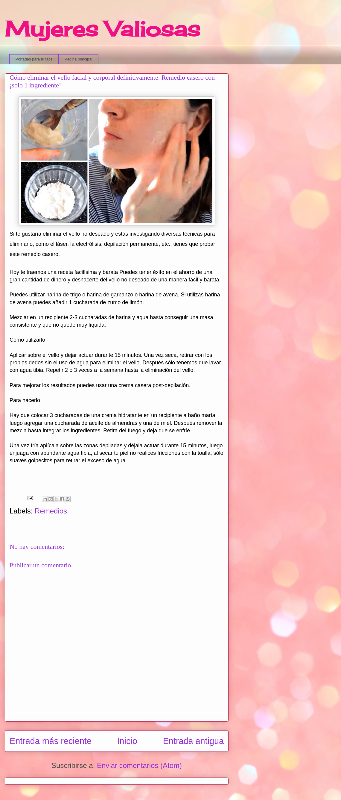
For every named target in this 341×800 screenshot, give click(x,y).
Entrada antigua (193, 741)
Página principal (78, 59)
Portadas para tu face (34, 59)
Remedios (51, 511)
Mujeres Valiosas (102, 29)
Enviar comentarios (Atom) (139, 765)
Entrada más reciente (51, 741)
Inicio (127, 741)
